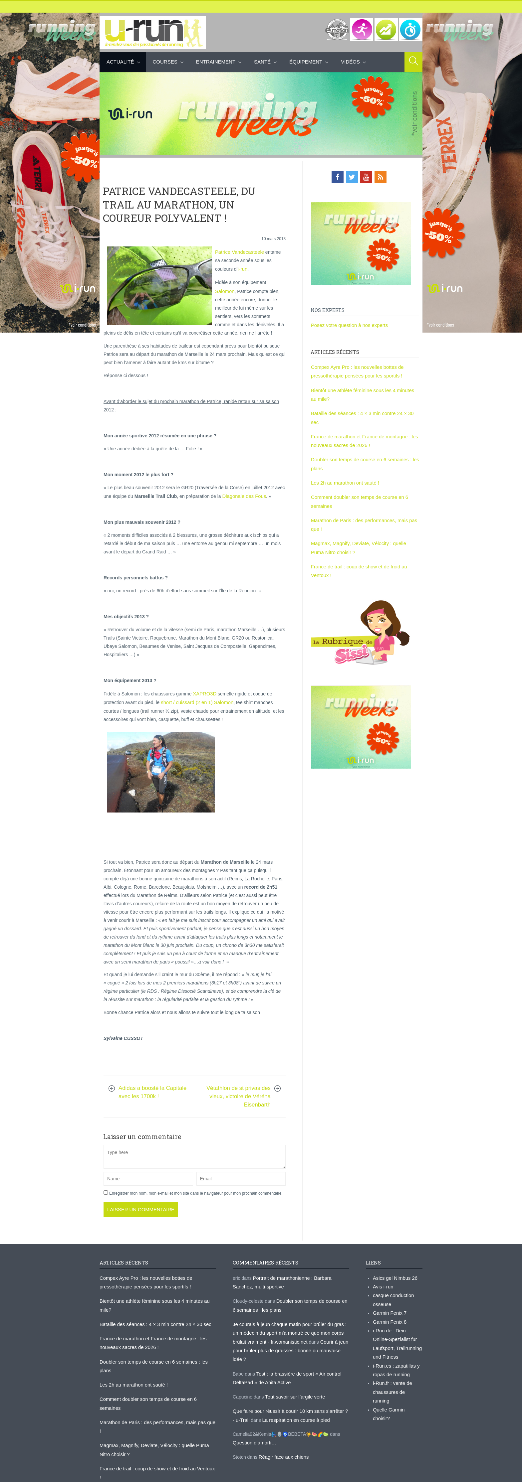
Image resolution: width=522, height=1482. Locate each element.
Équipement (305, 62)
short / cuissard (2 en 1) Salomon (194, 707)
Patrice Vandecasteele (238, 251)
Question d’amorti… (253, 1432)
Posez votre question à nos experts (347, 324)
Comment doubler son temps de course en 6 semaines (156, 1390)
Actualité (120, 62)
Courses (165, 62)
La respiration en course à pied (290, 1409)
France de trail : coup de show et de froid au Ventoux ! (155, 1440)
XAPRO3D (204, 699)
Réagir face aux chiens (282, 1445)
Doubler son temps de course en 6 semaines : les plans (157, 1362)
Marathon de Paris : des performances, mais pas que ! (156, 1404)
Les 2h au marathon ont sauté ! (343, 468)
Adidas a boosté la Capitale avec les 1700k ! (152, 1097)
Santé (262, 62)
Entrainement (215, 62)
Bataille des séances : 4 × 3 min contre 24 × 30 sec (364, 410)
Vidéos (350, 62)
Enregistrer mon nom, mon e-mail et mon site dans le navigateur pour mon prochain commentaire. (196, 1198)
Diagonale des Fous (243, 502)
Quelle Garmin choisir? (396, 1398)
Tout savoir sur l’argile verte (293, 1387)
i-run (223, 268)
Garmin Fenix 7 (389, 1315)
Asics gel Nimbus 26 (394, 1282)
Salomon (224, 289)
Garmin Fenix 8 (389, 1323)
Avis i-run (382, 1290)
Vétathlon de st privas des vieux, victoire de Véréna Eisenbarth (238, 1101)
